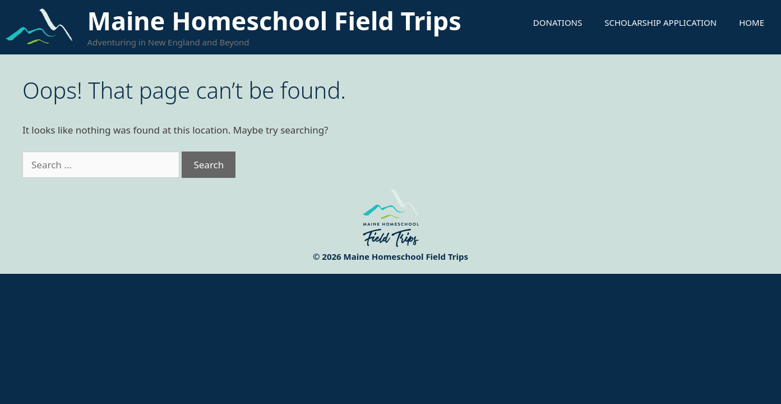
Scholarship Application (660, 22)
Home (751, 22)
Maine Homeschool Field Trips (274, 20)
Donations (557, 22)
